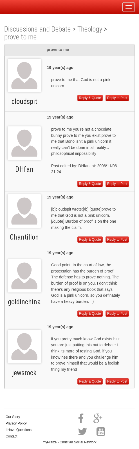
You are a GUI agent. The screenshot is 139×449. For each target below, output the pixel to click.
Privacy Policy (16, 423)
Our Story (13, 417)
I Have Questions (19, 430)
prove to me (20, 37)
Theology (89, 29)
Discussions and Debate (37, 29)
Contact (11, 436)
